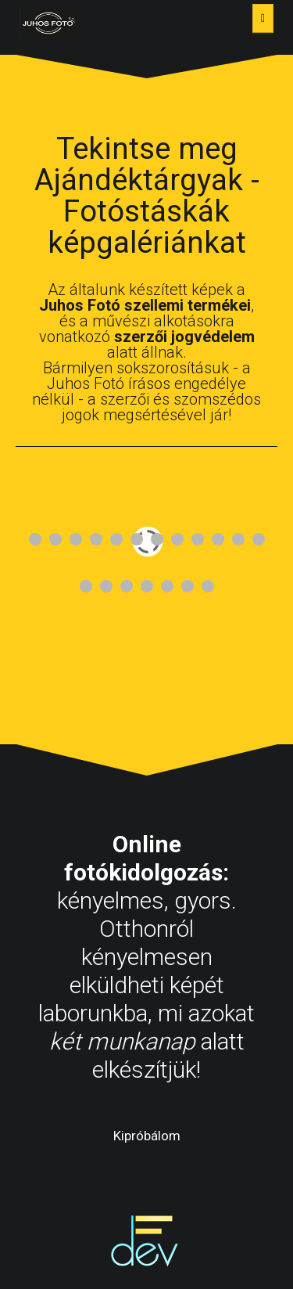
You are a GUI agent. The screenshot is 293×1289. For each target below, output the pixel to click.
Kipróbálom (146, 1135)
